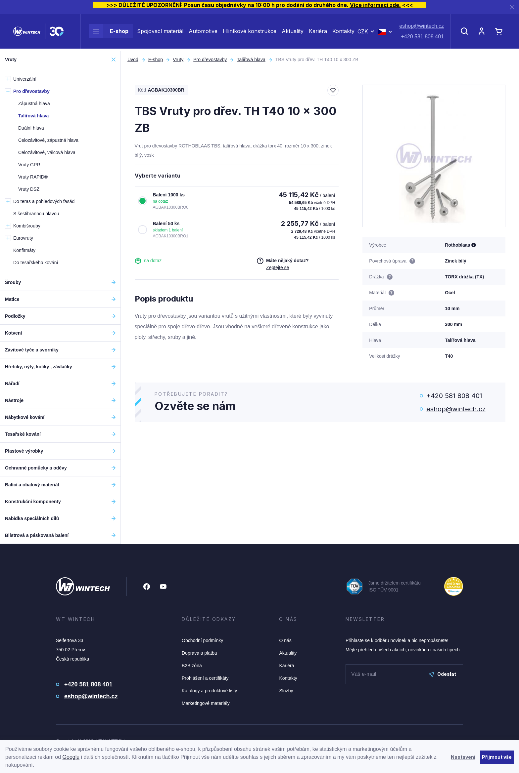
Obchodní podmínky (202, 640)
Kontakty (343, 32)
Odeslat (442, 674)
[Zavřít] (512, 7)
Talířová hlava (251, 59)
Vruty (178, 59)
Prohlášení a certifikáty (205, 678)
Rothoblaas (457, 245)
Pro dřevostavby (210, 59)
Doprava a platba (199, 653)
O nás (285, 640)
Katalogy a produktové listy (209, 690)
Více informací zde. (375, 5)
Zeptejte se (277, 267)
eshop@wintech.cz (421, 27)
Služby (286, 690)
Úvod (132, 59)
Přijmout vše (497, 757)
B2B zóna (192, 665)
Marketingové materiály (206, 703)
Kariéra (318, 32)
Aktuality (293, 32)
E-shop (108, 32)
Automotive (203, 32)
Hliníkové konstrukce (249, 32)
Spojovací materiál (160, 32)
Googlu (71, 757)
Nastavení (463, 757)
